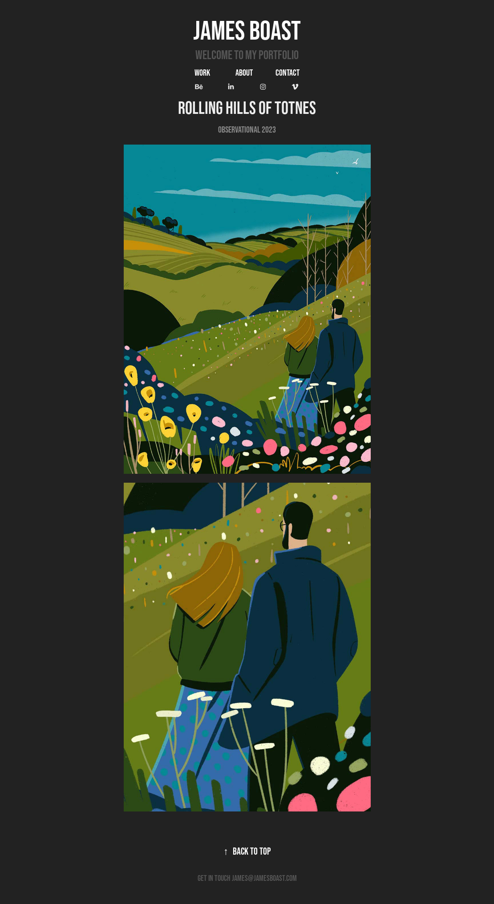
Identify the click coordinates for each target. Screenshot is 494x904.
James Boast (247, 30)
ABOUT (244, 72)
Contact (287, 72)
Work (202, 72)
